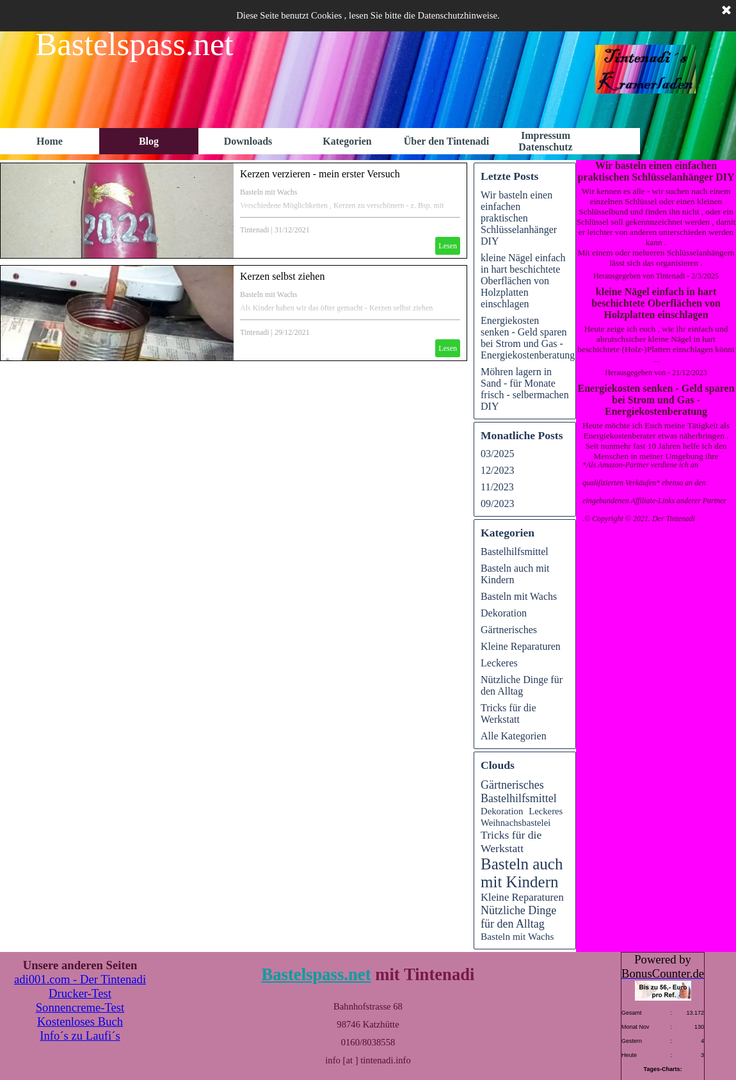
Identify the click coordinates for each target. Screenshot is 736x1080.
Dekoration (504, 613)
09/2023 (497, 503)
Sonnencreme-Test (80, 1007)
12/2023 (497, 470)
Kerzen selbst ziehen (282, 276)
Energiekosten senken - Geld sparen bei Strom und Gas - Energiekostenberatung (655, 400)
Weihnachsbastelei (515, 823)
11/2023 (497, 486)
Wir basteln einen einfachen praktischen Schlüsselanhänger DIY (655, 171)
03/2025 (497, 453)
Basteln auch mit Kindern (522, 873)
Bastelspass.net (316, 974)
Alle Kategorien (514, 735)
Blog (149, 141)
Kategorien (347, 141)
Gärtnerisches (509, 629)
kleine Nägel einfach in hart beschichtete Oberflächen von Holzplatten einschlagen (656, 303)
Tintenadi (254, 229)
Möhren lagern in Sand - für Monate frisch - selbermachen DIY (525, 389)
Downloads (248, 141)
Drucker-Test (80, 993)
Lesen (447, 245)
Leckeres (499, 662)
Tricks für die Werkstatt (508, 713)
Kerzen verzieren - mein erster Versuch (320, 173)
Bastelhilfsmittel (514, 551)
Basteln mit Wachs (268, 192)
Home (49, 141)
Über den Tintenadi (446, 141)
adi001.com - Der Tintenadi (80, 979)
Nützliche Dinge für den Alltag (522, 685)
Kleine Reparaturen (521, 646)
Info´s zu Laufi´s (80, 1035)
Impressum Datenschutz (545, 141)
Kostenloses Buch (80, 1021)
